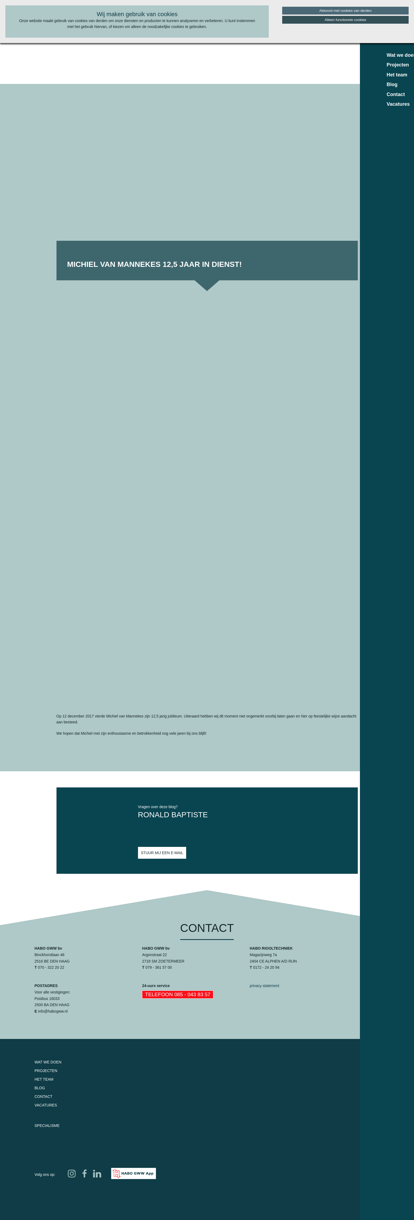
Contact (43, 1096)
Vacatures (45, 1105)
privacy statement (264, 986)
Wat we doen (47, 1062)
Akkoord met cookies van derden (345, 11)
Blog (39, 1088)
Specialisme (46, 1125)
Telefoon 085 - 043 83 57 (177, 994)
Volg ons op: (44, 1174)
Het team (43, 1079)
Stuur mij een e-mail (162, 853)
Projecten (45, 1071)
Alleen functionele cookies (345, 20)
